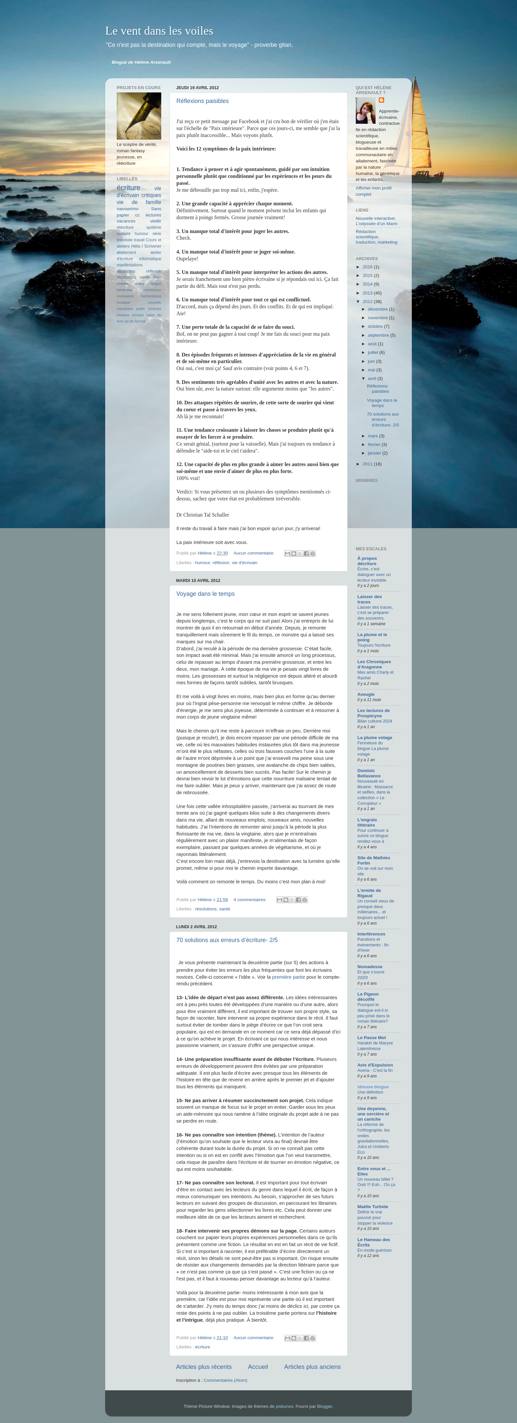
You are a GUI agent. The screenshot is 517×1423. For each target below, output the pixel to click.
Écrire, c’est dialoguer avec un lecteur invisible (374, 574)
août (373, 343)
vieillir (155, 221)
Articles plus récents (204, 1366)
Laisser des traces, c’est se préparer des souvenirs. (375, 613)
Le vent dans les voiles (159, 30)
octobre (376, 326)
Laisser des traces (369, 599)
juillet (374, 352)
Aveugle (366, 694)
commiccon (152, 290)
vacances (126, 221)
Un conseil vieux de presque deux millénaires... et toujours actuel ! (375, 909)
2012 (368, 301)
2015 (368, 275)
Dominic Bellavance (369, 773)
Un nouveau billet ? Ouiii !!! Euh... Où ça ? (376, 1185)
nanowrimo (127, 208)
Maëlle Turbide (372, 1206)
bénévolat (124, 290)
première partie (288, 977)
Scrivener (152, 246)
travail (139, 240)
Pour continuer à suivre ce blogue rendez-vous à (372, 836)
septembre (379, 335)
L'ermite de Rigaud (369, 893)
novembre (378, 317)
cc (137, 215)
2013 (368, 292)
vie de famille (139, 202)
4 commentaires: (250, 899)
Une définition (370, 1092)
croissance (125, 296)
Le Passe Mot (371, 1037)
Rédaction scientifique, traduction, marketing (376, 237)
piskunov (284, 1406)
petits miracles (148, 309)
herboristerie (151, 296)
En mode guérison (374, 1250)
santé (224, 908)
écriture (202, 1346)
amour (140, 284)
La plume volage (374, 737)
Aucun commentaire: (254, 553)
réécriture (125, 227)
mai (372, 369)
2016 (368, 266)
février (374, 444)
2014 (368, 284)
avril (373, 378)
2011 (368, 463)
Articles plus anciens (312, 1366)
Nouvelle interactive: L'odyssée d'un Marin (377, 221)
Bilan (157, 277)
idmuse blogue (373, 1086)
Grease (122, 284)
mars (373, 435)
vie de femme (135, 321)
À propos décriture (367, 561)
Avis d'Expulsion (375, 1065)
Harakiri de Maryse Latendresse (375, 1045)
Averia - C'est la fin (375, 1070)
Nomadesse (369, 966)
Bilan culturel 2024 (374, 721)
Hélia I (137, 246)
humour (202, 562)
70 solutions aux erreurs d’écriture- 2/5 (227, 940)
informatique (150, 258)
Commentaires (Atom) (225, 1380)
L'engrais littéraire (367, 822)
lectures (153, 215)
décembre (378, 309)
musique (123, 302)
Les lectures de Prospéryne (373, 713)
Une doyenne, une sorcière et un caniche (373, 1114)
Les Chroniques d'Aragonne (374, 664)
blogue (156, 284)
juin (372, 361)
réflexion (221, 562)
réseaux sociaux (130, 315)
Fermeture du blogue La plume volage (373, 748)
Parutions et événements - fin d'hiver (373, 945)
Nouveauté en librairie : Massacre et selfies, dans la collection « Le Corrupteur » (375, 792)
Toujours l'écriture (373, 645)
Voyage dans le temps (205, 594)
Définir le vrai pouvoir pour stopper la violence (375, 1217)
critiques (151, 195)
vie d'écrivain (245, 562)
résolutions (206, 908)
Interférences (371, 934)
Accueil (258, 1366)
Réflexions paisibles (202, 101)
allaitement (126, 252)
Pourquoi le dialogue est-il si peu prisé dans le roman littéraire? (373, 1013)
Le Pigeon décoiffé (368, 997)
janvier (375, 453)
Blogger (324, 1406)
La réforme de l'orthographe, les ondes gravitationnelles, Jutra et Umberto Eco (373, 1138)
